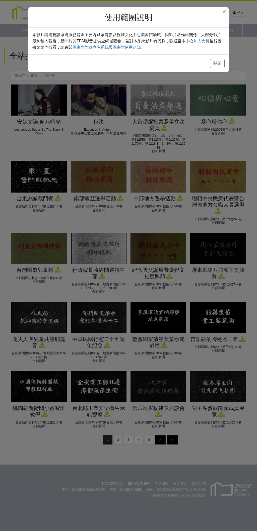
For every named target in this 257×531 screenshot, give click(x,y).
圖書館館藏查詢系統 (91, 47)
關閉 (217, 63)
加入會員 (202, 41)
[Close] (224, 11)
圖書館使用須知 (127, 47)
